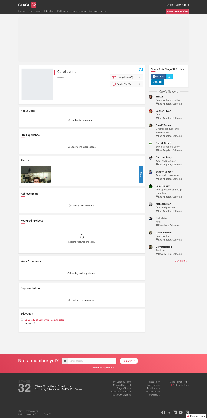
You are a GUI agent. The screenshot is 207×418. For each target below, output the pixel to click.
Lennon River (163, 111)
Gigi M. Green (163, 143)
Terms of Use (153, 385)
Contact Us (154, 395)
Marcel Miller (163, 204)
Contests (93, 11)
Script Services (79, 11)
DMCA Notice (153, 388)
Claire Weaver (164, 232)
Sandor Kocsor (164, 171)
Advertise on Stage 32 (121, 391)
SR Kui (159, 96)
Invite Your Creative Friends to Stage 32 (34, 414)
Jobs (38, 11)
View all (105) (182, 261)
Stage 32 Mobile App (179, 382)
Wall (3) (127, 84)
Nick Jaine (161, 218)
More (140, 174)
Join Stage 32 (182, 5)
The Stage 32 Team (122, 382)
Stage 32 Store (182, 385)
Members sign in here (103, 367)
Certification (62, 11)
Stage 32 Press (124, 388)
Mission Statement (122, 385)
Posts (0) (127, 77)
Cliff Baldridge (164, 246)
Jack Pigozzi (163, 186)
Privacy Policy (153, 391)
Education (49, 11)
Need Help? (154, 382)
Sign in (170, 5)
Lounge (21, 11)
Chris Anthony (164, 157)
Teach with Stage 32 (121, 395)
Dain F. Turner (163, 125)
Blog (31, 11)
